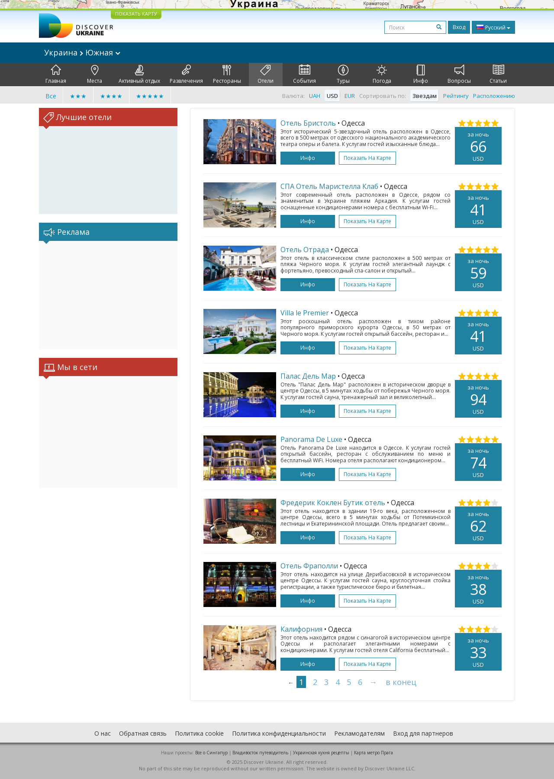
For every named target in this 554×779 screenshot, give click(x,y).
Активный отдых (139, 74)
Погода (382, 74)
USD (332, 96)
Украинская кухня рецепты (321, 753)
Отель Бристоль (308, 123)
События (304, 74)
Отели (266, 74)
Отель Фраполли (309, 566)
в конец (401, 682)
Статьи (498, 74)
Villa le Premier (304, 313)
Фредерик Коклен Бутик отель (332, 502)
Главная (55, 74)
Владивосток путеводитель (260, 753)
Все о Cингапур (211, 753)
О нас (102, 733)
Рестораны (227, 74)
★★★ (78, 96)
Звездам (424, 96)
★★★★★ (150, 96)
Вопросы (459, 74)
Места (94, 74)
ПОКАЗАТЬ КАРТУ (136, 13)
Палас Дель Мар (308, 376)
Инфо (420, 74)
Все (50, 96)
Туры (343, 74)
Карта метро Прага (373, 753)
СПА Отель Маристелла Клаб (329, 186)
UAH (314, 96)
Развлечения (186, 74)
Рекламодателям (359, 733)
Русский (493, 27)
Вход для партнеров (423, 733)
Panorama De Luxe (311, 439)
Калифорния (301, 629)
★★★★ (111, 96)
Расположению (494, 96)
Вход (459, 27)
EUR (350, 96)
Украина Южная (82, 52)
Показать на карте (367, 158)
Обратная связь (143, 733)
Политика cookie (199, 733)
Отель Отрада (304, 249)
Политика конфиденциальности (279, 733)
